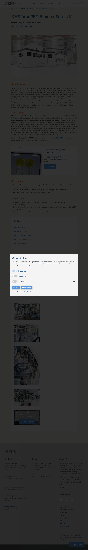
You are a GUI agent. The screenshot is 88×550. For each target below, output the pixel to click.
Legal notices (28, 292)
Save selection (26, 287)
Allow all (15, 287)
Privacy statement (18, 292)
